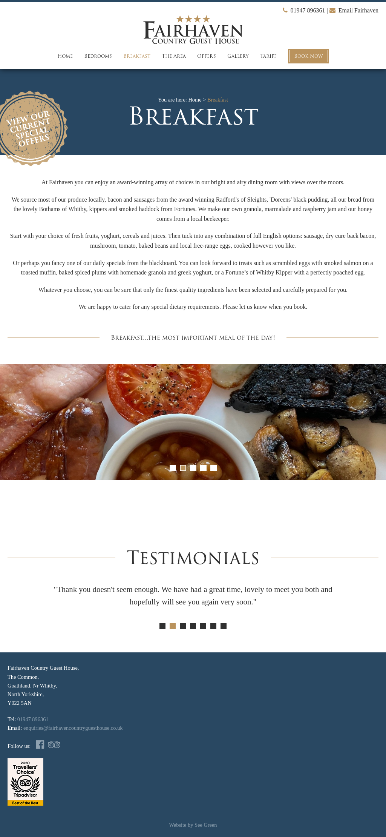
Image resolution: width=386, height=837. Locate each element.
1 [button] (173, 468)
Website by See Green (193, 825)
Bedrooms (98, 56)
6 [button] (213, 626)
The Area (174, 56)
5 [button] (213, 468)
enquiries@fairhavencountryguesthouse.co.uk (73, 728)
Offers (206, 56)
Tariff (268, 56)
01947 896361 (304, 10)
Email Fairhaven (353, 10)
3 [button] (193, 468)
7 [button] (224, 626)
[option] (193, 422)
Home (65, 56)
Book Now (308, 56)
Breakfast (136, 56)
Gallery (238, 56)
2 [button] (183, 468)
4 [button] (203, 468)
